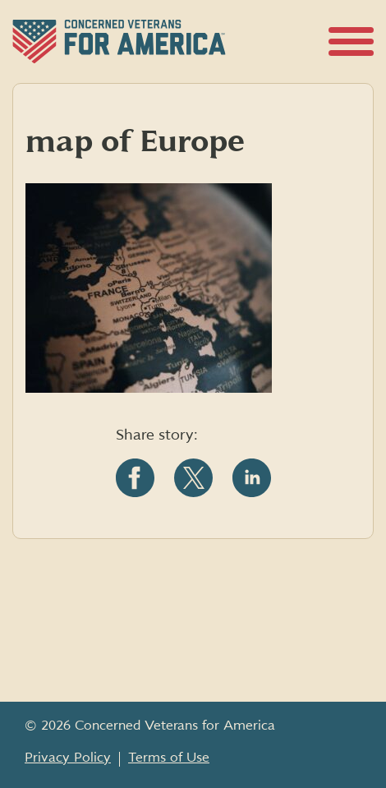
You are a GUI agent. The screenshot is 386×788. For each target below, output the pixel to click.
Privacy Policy (68, 757)
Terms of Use (168, 757)
